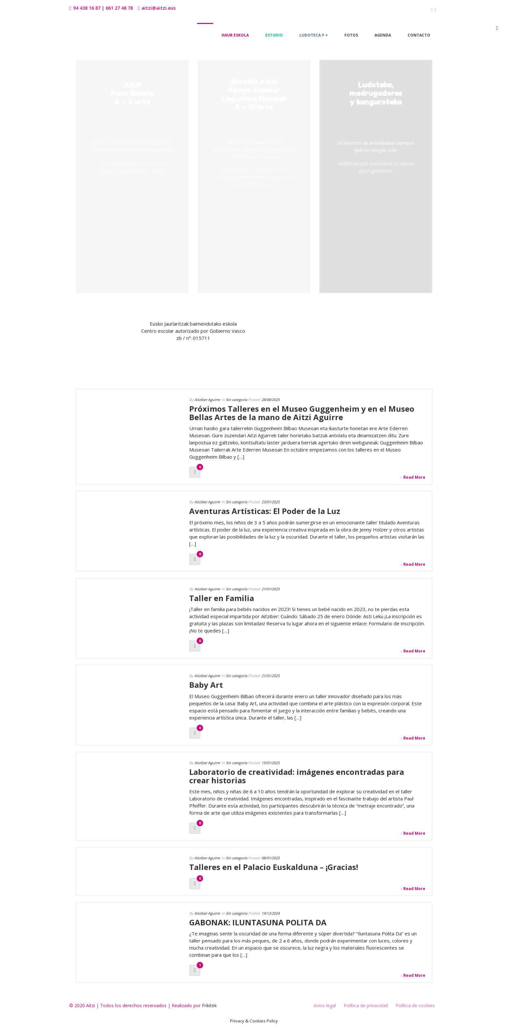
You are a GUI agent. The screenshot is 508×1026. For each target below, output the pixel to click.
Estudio (274, 35)
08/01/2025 (270, 857)
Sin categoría (236, 399)
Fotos (351, 35)
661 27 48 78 (119, 8)
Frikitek (209, 1005)
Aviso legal (325, 1005)
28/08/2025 (270, 399)
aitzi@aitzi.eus (159, 8)
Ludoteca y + (313, 35)
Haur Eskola (235, 35)
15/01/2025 (270, 762)
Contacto (419, 35)
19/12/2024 (270, 913)
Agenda (383, 35)
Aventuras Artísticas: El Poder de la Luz (264, 511)
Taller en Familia (221, 598)
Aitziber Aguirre (207, 399)
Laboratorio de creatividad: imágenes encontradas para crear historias (296, 776)
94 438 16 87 (86, 8)
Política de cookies (415, 1005)
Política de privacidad (366, 1005)
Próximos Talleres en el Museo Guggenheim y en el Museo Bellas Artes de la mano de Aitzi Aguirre (301, 412)
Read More (413, 477)
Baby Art (206, 684)
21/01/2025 (270, 588)
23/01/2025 (270, 501)
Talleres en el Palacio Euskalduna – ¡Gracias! (273, 867)
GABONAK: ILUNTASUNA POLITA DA (258, 922)
